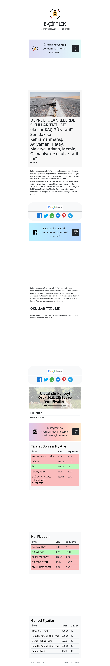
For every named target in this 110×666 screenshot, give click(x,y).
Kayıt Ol (76, 48)
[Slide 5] (60, 405)
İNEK (34, 466)
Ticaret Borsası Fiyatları (49, 446)
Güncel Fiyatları (43, 620)
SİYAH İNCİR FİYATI (41, 567)
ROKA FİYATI (38, 552)
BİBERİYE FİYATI (40, 562)
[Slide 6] (64, 405)
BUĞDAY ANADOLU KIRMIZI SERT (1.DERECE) (41, 480)
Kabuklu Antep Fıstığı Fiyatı (45, 635)
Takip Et (76, 232)
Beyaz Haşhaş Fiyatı (42, 640)
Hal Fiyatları (40, 536)
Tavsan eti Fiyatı (40, 630)
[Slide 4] (57, 405)
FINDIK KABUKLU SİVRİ (43, 456)
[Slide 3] (53, 405)
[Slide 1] (45, 405)
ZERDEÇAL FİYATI (40, 557)
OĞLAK (35, 461)
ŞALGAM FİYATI (39, 547)
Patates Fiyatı (38, 651)
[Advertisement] (55, 74)
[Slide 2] (49, 405)
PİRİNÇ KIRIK (38, 471)
